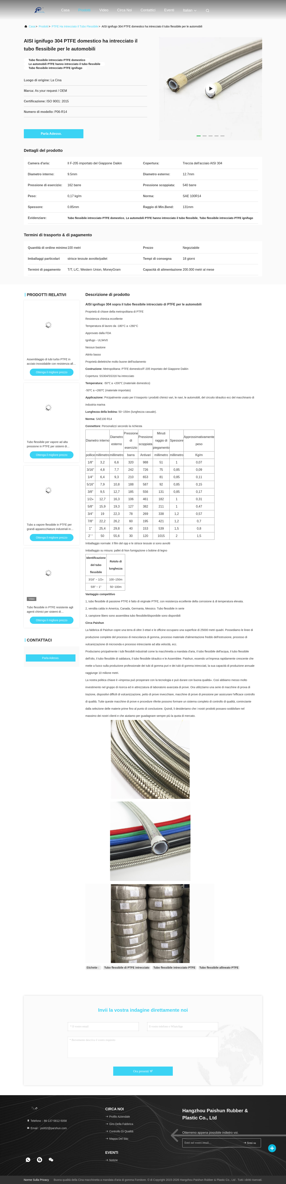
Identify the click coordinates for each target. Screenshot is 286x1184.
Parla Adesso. (53, 134)
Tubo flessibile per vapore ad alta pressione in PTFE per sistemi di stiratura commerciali (47, 446)
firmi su (249, 1142)
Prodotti (84, 10)
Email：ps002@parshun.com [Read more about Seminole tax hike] (47, 1128)
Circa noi (124, 10)
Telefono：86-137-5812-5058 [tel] (47, 1120)
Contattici (148, 10)
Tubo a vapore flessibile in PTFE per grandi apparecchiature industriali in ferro (49, 529)
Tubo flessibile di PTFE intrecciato (126, 967)
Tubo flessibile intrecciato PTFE (174, 967)
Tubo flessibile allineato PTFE (219, 967)
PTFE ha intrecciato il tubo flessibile (75, 26)
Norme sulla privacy (36, 1179)
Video (103, 10)
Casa (65, 10)
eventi (169, 10)
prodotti (43, 26)
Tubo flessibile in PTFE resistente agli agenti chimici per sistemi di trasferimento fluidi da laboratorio (50, 612)
